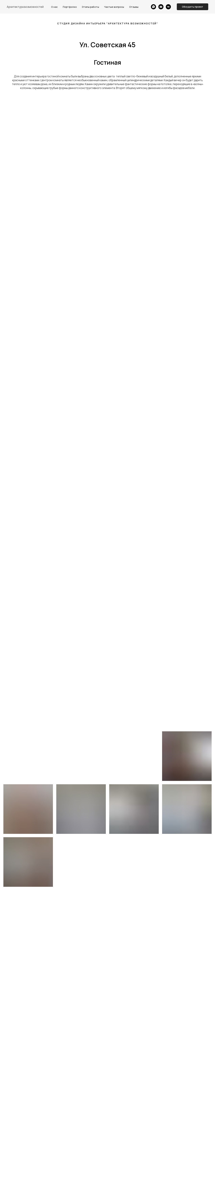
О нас (54, 6)
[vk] (168, 6)
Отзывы (133, 6)
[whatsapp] (153, 6)
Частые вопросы (114, 6)
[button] (192, 6)
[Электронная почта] (160, 6)
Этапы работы (90, 6)
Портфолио (70, 6)
